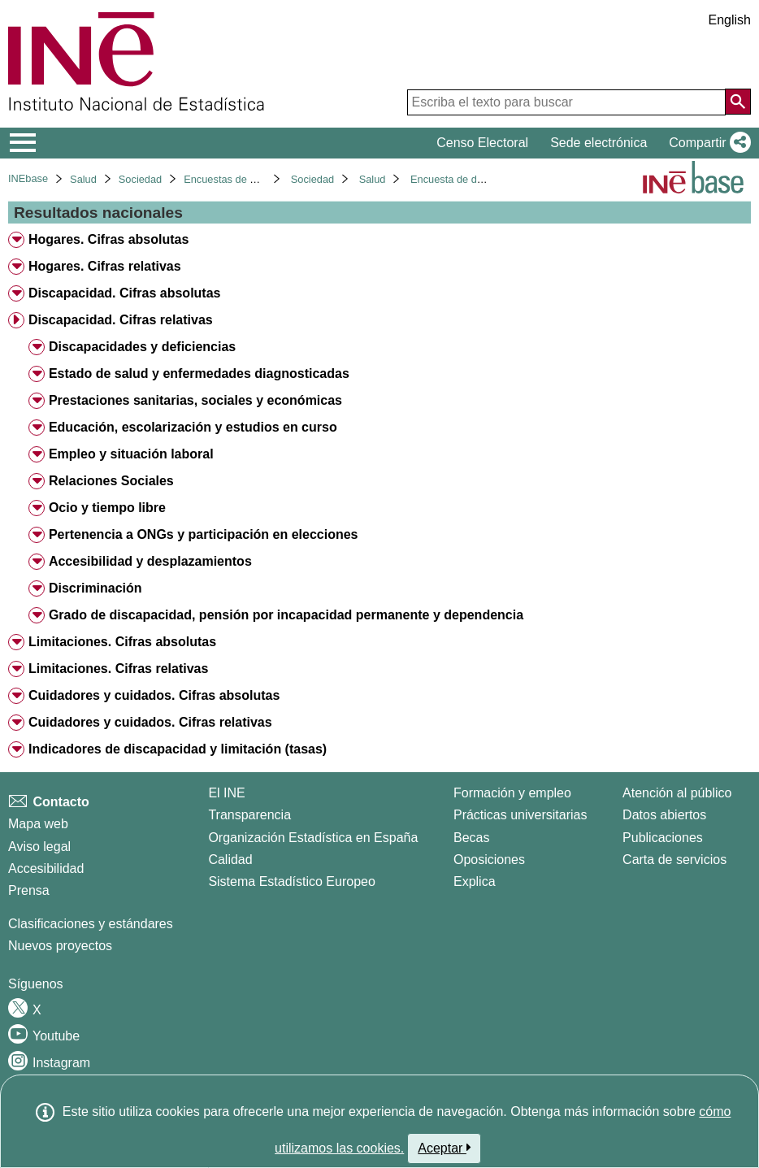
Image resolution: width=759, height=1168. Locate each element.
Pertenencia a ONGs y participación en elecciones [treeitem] (203, 534)
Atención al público (676, 793)
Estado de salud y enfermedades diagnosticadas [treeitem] (199, 373)
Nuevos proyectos (60, 946)
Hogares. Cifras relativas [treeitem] (104, 266)
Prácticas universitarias (520, 815)
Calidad (230, 859)
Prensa (29, 890)
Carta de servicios (674, 859)
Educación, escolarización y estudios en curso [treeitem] (193, 427)
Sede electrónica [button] (598, 143)
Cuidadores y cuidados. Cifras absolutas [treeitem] (154, 695)
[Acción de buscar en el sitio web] (738, 102)
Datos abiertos (664, 815)
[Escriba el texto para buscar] (566, 102)
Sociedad (140, 179)
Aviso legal (39, 846)
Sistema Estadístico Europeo (291, 881)
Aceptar (444, 1147)
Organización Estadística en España (313, 838)
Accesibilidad (46, 868)
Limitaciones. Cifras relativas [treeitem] (118, 668)
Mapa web (38, 824)
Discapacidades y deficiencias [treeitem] (142, 347)
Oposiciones (489, 859)
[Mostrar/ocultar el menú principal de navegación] (23, 143)
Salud (83, 179)
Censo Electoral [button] (482, 143)
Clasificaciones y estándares (90, 924)
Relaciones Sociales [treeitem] (111, 481)
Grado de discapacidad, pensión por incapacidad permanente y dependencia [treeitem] (286, 615)
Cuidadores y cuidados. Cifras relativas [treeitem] (150, 722)
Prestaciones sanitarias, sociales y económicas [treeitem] (195, 400)
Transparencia (249, 815)
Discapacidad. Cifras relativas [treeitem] (120, 320)
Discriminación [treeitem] (95, 588)
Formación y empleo (512, 793)
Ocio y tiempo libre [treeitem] (107, 508)
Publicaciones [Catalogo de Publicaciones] (662, 838)
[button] (706, 143)
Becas (471, 838)
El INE (226, 793)
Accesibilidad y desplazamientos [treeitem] (150, 561)
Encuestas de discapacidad (247, 179)
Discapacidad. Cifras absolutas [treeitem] (124, 293)
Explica (474, 881)
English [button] (730, 20)
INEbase (28, 178)
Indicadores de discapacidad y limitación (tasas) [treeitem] (177, 749)
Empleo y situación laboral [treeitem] (131, 454)
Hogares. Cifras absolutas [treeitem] (108, 239)
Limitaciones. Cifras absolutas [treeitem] (122, 642)
